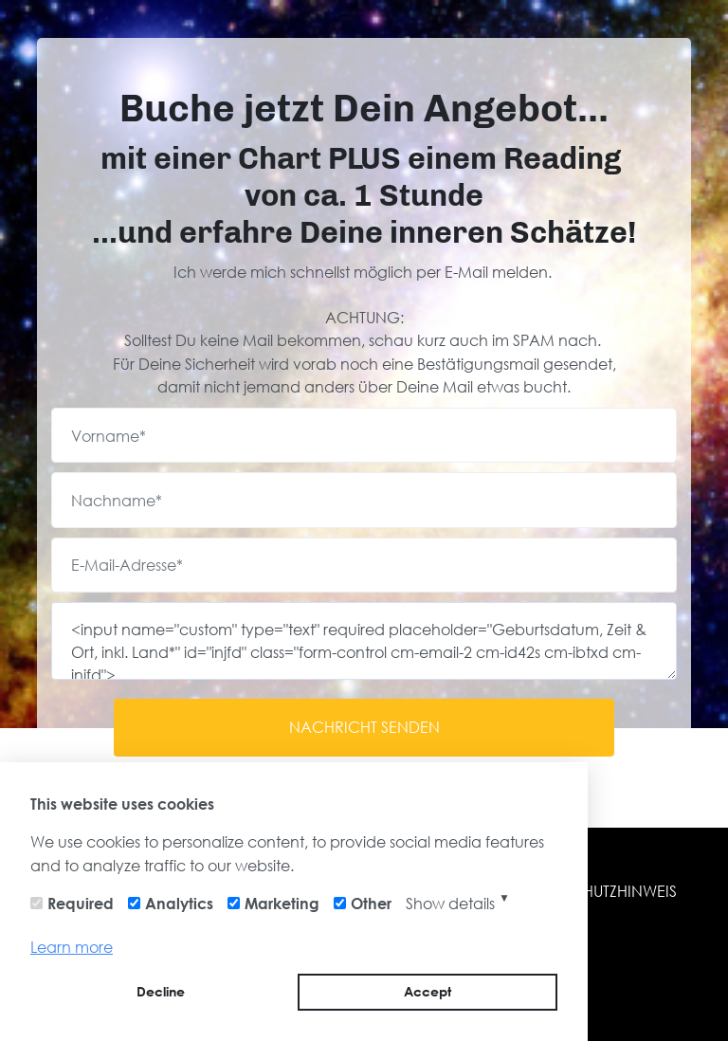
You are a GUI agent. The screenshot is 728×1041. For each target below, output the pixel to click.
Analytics (179, 903)
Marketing (282, 903)
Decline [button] (160, 991)
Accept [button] (427, 991)
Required (80, 903)
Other (371, 903)
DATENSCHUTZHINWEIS (595, 891)
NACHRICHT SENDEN (364, 727)
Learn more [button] (71, 947)
